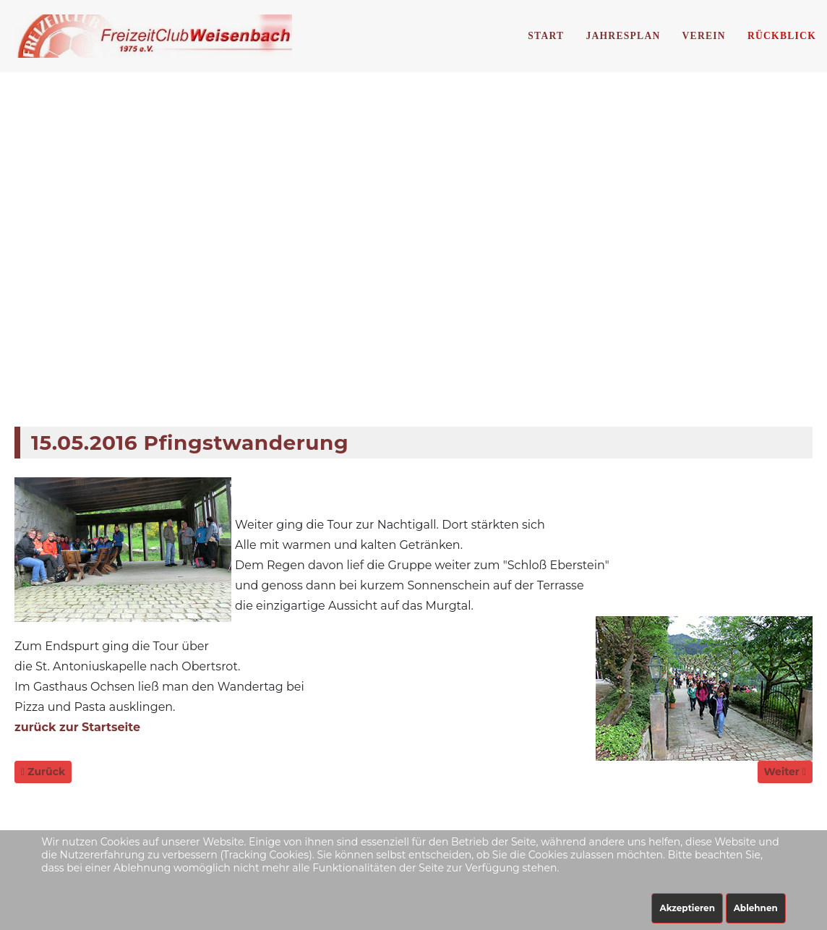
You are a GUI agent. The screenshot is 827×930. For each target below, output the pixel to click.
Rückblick (781, 35)
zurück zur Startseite (77, 727)
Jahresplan (623, 35)
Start (546, 35)
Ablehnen (756, 908)
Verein (704, 35)
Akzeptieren (687, 908)
